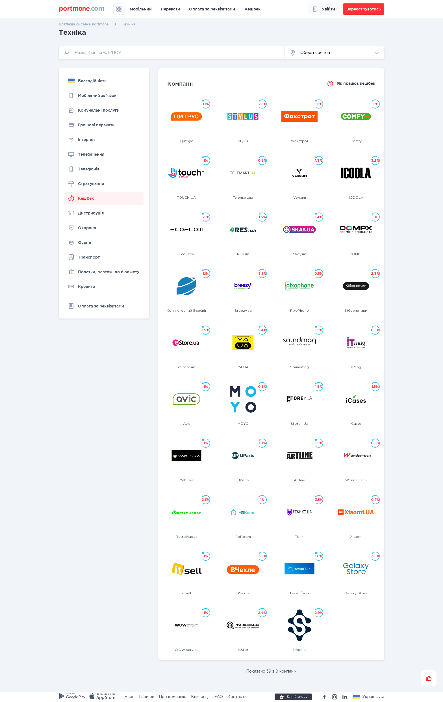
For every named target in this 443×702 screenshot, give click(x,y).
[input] (172, 52)
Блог (129, 697)
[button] (334, 52)
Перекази (170, 9)
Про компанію (172, 697)
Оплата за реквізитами (212, 9)
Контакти (237, 697)
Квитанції (200, 697)
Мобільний (141, 9)
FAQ (218, 697)
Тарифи (146, 697)
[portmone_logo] (81, 9)
